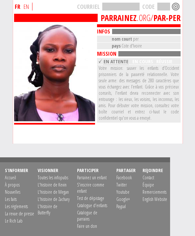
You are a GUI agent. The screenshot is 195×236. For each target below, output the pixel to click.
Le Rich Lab (14, 221)
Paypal (121, 206)
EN (26, 6)
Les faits (11, 199)
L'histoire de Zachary (53, 199)
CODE (148, 6)
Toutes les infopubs (53, 177)
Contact (148, 177)
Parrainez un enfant (92, 177)
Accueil (10, 177)
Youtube (122, 192)
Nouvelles (12, 192)
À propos (12, 185)
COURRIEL (88, 6)
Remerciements (154, 192)
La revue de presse (19, 213)
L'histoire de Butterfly (47, 209)
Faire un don (87, 226)
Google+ (123, 199)
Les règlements (16, 206)
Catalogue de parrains (87, 215)
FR (17, 6)
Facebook (124, 177)
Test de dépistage (90, 198)
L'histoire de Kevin (52, 185)
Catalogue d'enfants (92, 205)
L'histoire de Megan (53, 192)
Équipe (148, 185)
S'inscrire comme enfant (90, 188)
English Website (155, 199)
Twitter (121, 185)
